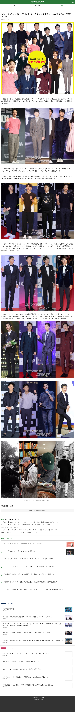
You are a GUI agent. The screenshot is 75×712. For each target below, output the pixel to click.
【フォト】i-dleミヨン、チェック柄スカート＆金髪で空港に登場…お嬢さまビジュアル (30, 522)
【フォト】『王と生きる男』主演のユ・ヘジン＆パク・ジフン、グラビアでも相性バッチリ (33, 589)
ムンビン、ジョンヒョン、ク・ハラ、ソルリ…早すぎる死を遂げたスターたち (29, 566)
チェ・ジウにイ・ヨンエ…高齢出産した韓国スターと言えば (23, 543)
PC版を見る (35, 697)
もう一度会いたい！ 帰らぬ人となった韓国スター (20, 551)
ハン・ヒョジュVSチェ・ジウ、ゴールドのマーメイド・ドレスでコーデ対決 (28, 559)
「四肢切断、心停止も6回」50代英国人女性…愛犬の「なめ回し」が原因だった (29, 574)
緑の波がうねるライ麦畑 (10, 527)
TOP (41, 697)
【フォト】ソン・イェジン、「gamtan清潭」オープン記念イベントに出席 (26, 524)
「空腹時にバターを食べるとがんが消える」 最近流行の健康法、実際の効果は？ (30, 582)
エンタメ (37, 5)
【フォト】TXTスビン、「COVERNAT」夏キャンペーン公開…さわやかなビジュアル (30, 530)
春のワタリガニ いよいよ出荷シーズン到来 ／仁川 (19, 532)
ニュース (12, 5)
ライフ (62, 5)
